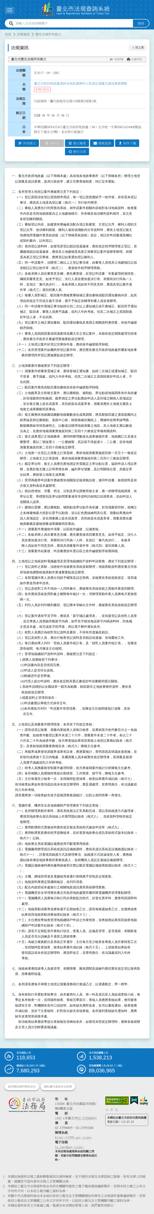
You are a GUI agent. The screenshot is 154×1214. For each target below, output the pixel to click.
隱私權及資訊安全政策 (58, 1086)
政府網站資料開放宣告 (22, 1086)
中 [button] (111, 1109)
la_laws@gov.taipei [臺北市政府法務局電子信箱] (69, 1147)
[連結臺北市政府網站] (144, 1101)
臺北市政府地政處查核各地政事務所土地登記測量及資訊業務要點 (80, 83)
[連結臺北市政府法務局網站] (27, 1105)
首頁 (8, 34)
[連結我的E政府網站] (134, 1101)
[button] (137, 48)
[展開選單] (9, 10)
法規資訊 (23, 34)
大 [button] (116, 1109)
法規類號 (20, 73)
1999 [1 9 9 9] (58, 1118)
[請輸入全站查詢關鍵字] (73, 23)
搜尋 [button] (141, 23)
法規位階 (20, 101)
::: (2, 32)
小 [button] (106, 1109)
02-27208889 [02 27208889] (86, 1118)
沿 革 (25, 130)
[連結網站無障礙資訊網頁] (117, 1101)
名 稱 (25, 87)
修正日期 (20, 115)
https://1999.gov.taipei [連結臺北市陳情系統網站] (73, 1137)
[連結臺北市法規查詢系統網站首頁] (75, 9)
